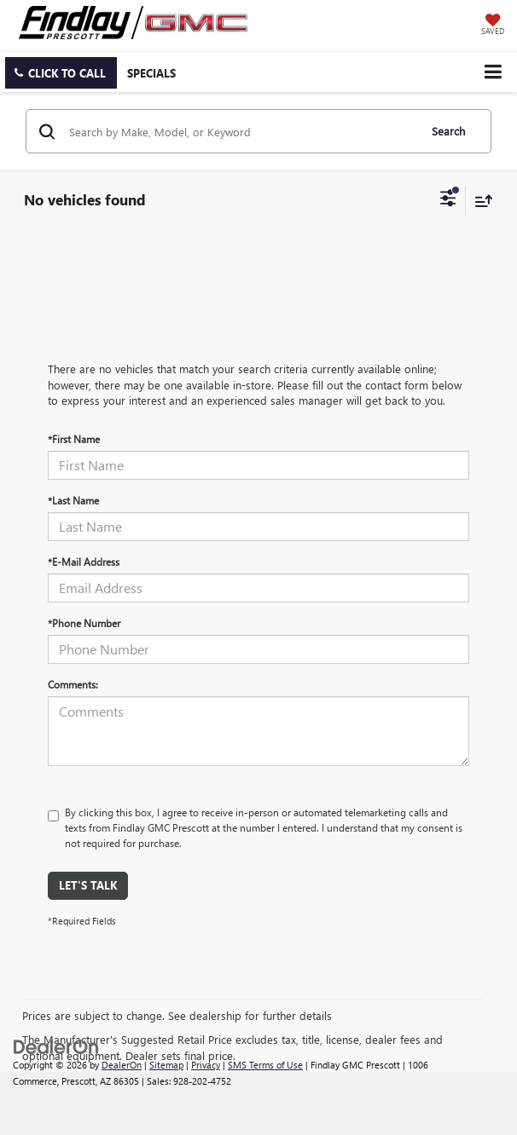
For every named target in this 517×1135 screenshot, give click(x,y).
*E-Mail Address (83, 561)
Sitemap (166, 1064)
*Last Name (73, 500)
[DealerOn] (56, 1046)
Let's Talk (88, 885)
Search (448, 131)
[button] (61, 73)
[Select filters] (448, 200)
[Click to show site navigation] (492, 72)
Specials (151, 73)
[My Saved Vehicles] (492, 25)
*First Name (74, 439)
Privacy (205, 1064)
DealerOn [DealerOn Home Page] (122, 1064)
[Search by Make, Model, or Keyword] (241, 131)
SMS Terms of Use (265, 1064)
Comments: (73, 684)
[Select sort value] (479, 201)
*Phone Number (84, 623)
